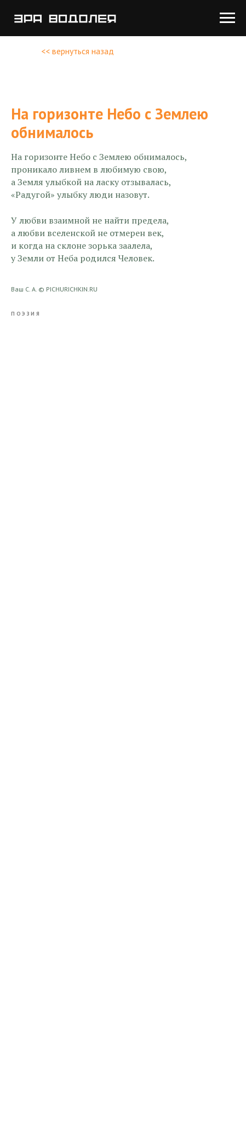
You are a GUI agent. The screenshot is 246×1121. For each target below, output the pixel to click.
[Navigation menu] (227, 18)
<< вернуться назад (77, 50)
